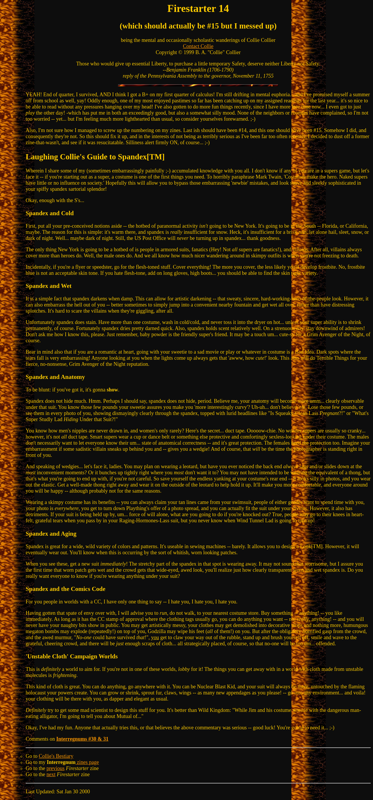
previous (56, 768)
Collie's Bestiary (56, 756)
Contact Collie (198, 46)
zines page (87, 762)
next (51, 774)
